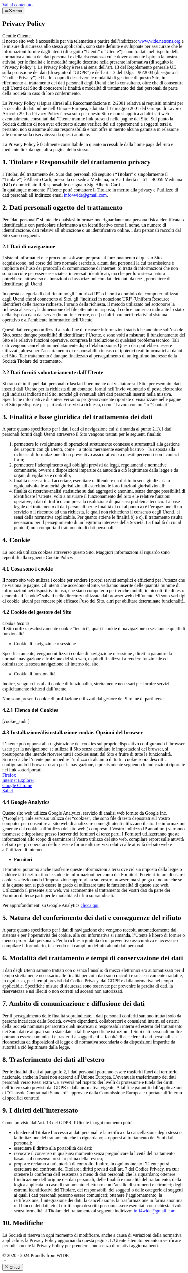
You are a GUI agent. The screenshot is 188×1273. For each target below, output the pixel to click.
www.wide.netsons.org (159, 41)
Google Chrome (17, 785)
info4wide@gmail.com (85, 195)
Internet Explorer (18, 780)
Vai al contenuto (17, 4)
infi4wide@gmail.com (155, 1210)
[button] (4, 1261)
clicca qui (90, 905)
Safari (7, 790)
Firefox (9, 775)
